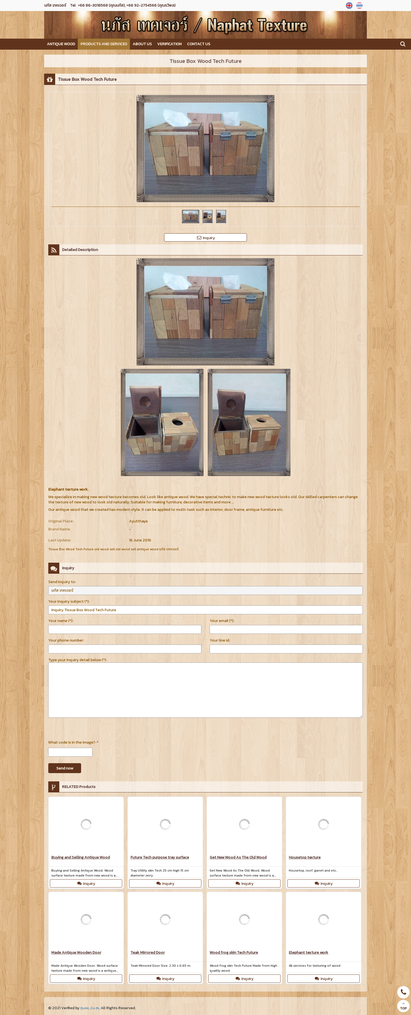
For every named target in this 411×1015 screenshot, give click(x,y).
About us (142, 44)
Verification (169, 44)
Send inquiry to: (62, 582)
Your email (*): (222, 621)
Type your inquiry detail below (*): (77, 660)
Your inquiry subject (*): (68, 601)
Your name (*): (60, 621)
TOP (403, 1006)
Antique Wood (61, 44)
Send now (64, 768)
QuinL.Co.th (90, 1008)
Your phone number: (66, 640)
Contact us (198, 44)
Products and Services (104, 44)
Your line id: (220, 640)
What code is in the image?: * (73, 742)
